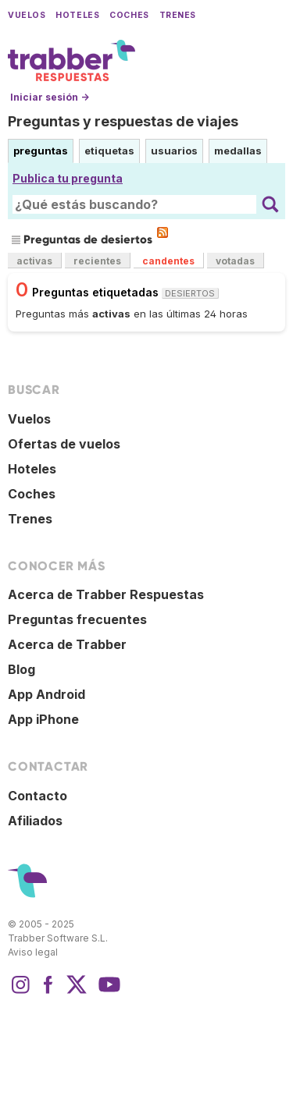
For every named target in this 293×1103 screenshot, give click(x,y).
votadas (235, 261)
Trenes (177, 15)
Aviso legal (33, 952)
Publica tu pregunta (68, 178)
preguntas (40, 150)
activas (34, 261)
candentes (168, 261)
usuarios (174, 150)
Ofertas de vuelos (64, 444)
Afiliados (35, 820)
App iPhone (43, 719)
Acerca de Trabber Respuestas (106, 594)
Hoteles (77, 15)
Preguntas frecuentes (77, 619)
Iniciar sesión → (49, 97)
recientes (97, 261)
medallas (238, 150)
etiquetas (109, 150)
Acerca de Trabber (67, 644)
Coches (128, 15)
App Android (46, 694)
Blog (21, 669)
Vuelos (26, 15)
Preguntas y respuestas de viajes (123, 121)
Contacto (37, 795)
